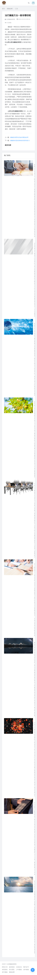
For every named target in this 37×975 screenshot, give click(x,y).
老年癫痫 (4, 972)
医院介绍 (4, 967)
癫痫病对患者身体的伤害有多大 (20, 140)
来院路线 (4, 969)
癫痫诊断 (10, 8)
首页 (3, 8)
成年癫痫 (26, 969)
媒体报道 (12, 967)
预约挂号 (26, 967)
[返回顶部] (33, 970)
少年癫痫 (19, 969)
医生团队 (12, 969)
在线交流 (19, 967)
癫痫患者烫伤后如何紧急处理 (19, 137)
